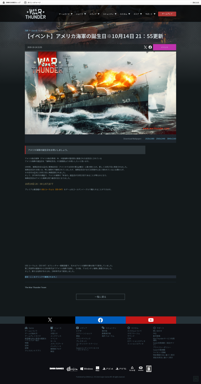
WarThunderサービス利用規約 (164, 339)
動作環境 (156, 336)
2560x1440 (160, 138)
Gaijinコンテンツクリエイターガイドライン (87, 349)
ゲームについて (31, 331)
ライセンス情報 (159, 352)
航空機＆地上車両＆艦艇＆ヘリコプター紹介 (35, 339)
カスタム (123, 14)
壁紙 (78, 336)
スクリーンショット (84, 333)
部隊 (26, 348)
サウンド (131, 336)
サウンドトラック (83, 338)
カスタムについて (134, 331)
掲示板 (104, 331)
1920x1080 (149, 138)
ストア (136, 14)
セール (53, 341)
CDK (129, 338)
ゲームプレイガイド (33, 336)
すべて (53, 331)
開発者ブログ (56, 349)
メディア (93, 14)
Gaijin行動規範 (159, 350)
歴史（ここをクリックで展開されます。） (41, 277)
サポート (149, 14)
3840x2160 (171, 138)
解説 (52, 351)
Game (29, 328)
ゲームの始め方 (31, 333)
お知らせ (54, 333)
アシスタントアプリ (33, 350)
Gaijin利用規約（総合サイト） (163, 344)
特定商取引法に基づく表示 (164, 355)
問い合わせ (157, 331)
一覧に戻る (100, 296)
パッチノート (56, 346)
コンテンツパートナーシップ (87, 344)
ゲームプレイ (167, 13)
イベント (164, 47)
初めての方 (196, 2)
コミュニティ (108, 14)
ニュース (79, 14)
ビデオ (79, 331)
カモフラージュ (133, 333)
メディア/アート (57, 344)
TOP (26, 30)
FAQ (154, 333)
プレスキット (81, 341)
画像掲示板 (106, 333)
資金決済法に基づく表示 (163, 357)
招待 (26, 345)
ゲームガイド (64, 14)
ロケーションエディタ (136, 341)
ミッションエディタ (135, 344)
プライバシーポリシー (162, 347)
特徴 (26, 343)
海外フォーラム (108, 336)
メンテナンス (56, 336)
